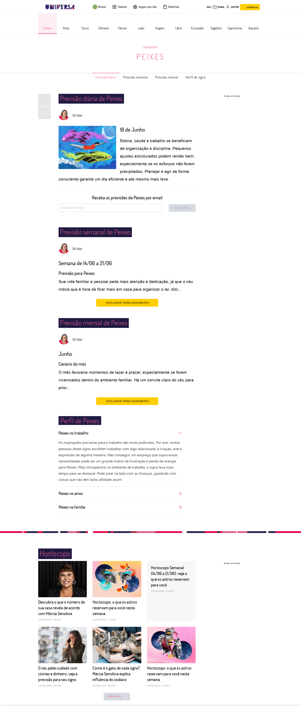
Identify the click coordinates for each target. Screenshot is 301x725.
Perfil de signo (196, 77)
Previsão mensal (166, 77)
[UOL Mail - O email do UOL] (219, 7)
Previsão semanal (135, 77)
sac (209, 7)
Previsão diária (105, 77)
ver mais (117, 696)
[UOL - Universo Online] (77, 7)
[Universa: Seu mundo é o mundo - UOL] (59, 7)
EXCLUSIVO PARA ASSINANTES (127, 302)
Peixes (150, 56)
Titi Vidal (77, 115)
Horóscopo (150, 47)
